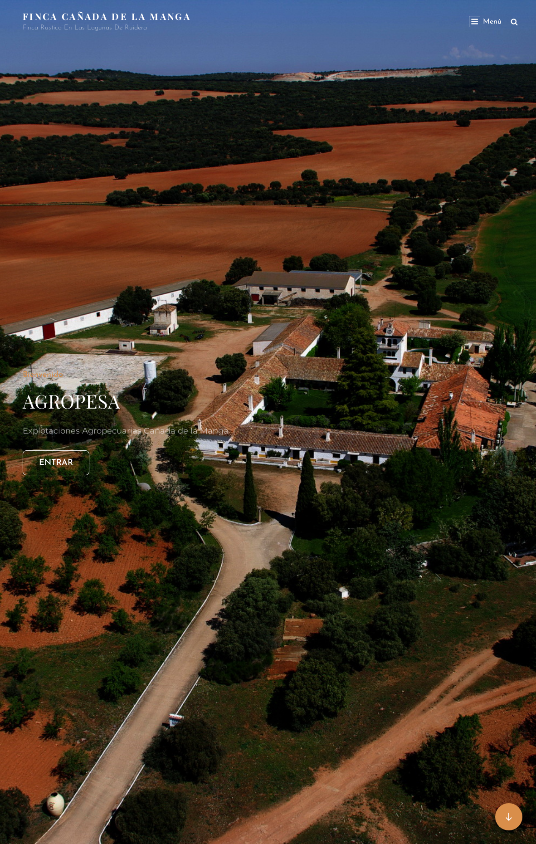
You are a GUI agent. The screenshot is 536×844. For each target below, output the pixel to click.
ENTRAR (64, 461)
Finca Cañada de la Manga (107, 16)
